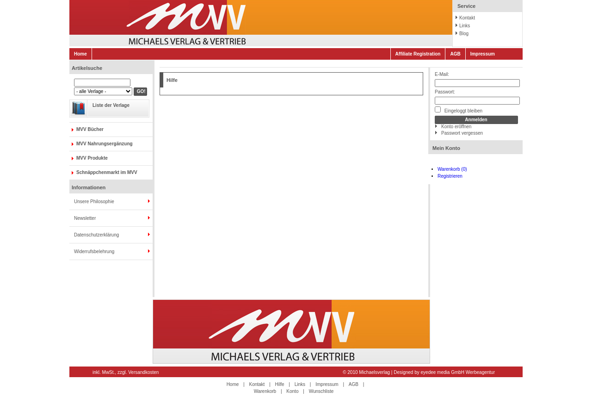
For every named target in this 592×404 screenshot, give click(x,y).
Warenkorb (265, 391)
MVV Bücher (90, 129)
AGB (455, 53)
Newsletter (85, 218)
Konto (292, 391)
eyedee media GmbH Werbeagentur (458, 372)
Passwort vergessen (462, 133)
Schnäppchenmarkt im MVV (106, 172)
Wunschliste (321, 391)
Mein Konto (446, 148)
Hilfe (279, 384)
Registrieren (450, 176)
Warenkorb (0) (452, 169)
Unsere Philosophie (94, 201)
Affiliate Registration (418, 53)
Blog (464, 33)
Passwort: (445, 91)
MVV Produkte (92, 158)
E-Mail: (442, 74)
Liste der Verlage (111, 105)
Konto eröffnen (456, 126)
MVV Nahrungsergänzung (104, 143)
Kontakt (467, 17)
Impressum (482, 53)
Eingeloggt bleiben (458, 109)
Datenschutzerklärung (96, 234)
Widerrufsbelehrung (94, 251)
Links (464, 25)
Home (80, 53)
